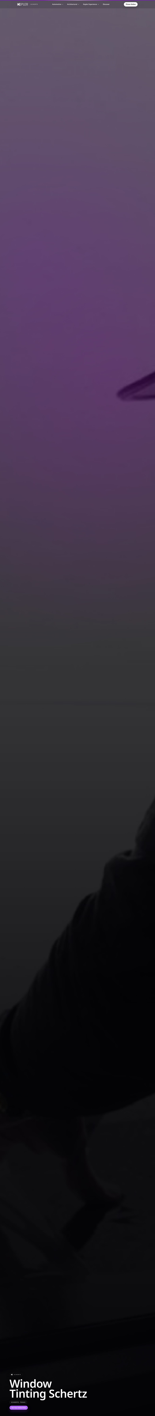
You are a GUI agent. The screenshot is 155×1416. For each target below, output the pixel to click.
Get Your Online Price (18, 1408)
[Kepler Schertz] (27, 4)
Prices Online (131, 4)
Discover (106, 4)
